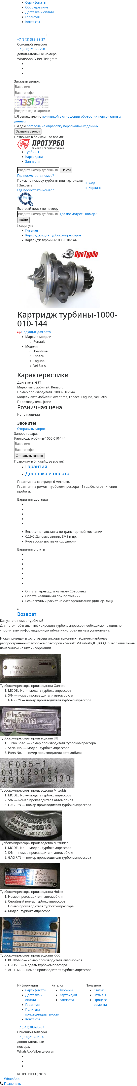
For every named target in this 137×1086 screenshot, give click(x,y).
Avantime (40, 351)
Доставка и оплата (39, 12)
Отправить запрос (31, 429)
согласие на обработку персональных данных (62, 126)
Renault (39, 341)
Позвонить (10, 1083)
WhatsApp (10, 1079)
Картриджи (34, 156)
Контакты (32, 22)
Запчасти (32, 161)
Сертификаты (35, 2)
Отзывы (100, 995)
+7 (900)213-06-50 (30, 1037)
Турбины (32, 152)
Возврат (26, 614)
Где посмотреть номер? (35, 175)
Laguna (39, 361)
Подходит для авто (36, 332)
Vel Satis (39, 365)
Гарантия (32, 17)
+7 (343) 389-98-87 (31, 39)
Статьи (99, 990)
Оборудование (36, 7)
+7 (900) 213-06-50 (31, 34)
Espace (38, 356)
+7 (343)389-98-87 (30, 1027)
